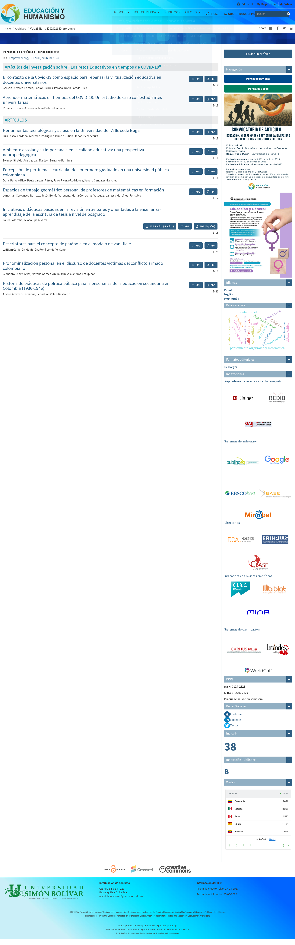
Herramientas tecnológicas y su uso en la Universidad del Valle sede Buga (71, 136)
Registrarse (266, 4)
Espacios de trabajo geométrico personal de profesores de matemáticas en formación (83, 196)
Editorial (245, 4)
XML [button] (197, 85)
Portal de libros (258, 94)
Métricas (217, 14)
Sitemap (172, 932)
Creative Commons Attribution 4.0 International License (123, 922)
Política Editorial (142, 14)
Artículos (196, 14)
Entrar (286, 4)
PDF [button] (212, 85)
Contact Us (149, 932)
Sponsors (161, 932)
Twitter (235, 731)
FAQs (129, 932)
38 (230, 753)
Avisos (234, 14)
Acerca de (114, 14)
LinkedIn (235, 726)
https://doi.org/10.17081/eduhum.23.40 (34, 64)
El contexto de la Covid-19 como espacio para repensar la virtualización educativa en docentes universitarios (82, 85)
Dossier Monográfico (121, 25)
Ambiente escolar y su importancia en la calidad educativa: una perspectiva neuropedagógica (73, 158)
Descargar (230, 373)
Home (121, 932)
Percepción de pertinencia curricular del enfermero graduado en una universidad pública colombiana (86, 178)
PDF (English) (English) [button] (161, 232)
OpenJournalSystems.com (199, 922)
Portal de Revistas (258, 85)
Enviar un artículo (258, 60)
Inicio (7, 35)
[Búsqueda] (283, 14)
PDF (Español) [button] (207, 232)
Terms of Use (163, 935)
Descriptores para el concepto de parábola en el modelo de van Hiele (67, 250)
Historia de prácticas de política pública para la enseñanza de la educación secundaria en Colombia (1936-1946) (86, 292)
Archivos (20, 35)
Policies (138, 932)
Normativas (172, 14)
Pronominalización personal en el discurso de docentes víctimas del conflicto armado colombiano (83, 271)
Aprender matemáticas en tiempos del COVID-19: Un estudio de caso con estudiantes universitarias (82, 106)
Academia (236, 720)
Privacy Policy (182, 935)
